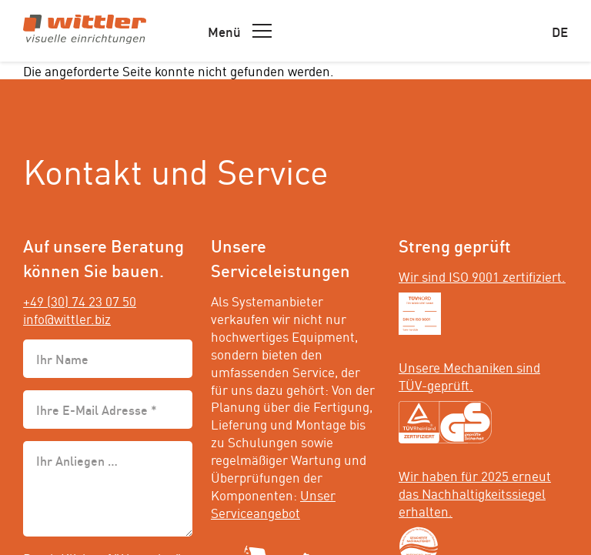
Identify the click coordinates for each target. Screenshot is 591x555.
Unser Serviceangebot (273, 503)
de (560, 31)
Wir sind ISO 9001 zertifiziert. (482, 275)
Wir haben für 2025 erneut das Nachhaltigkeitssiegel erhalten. (475, 493)
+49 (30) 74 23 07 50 (79, 300)
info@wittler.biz (67, 318)
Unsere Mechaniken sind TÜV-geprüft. (469, 375)
